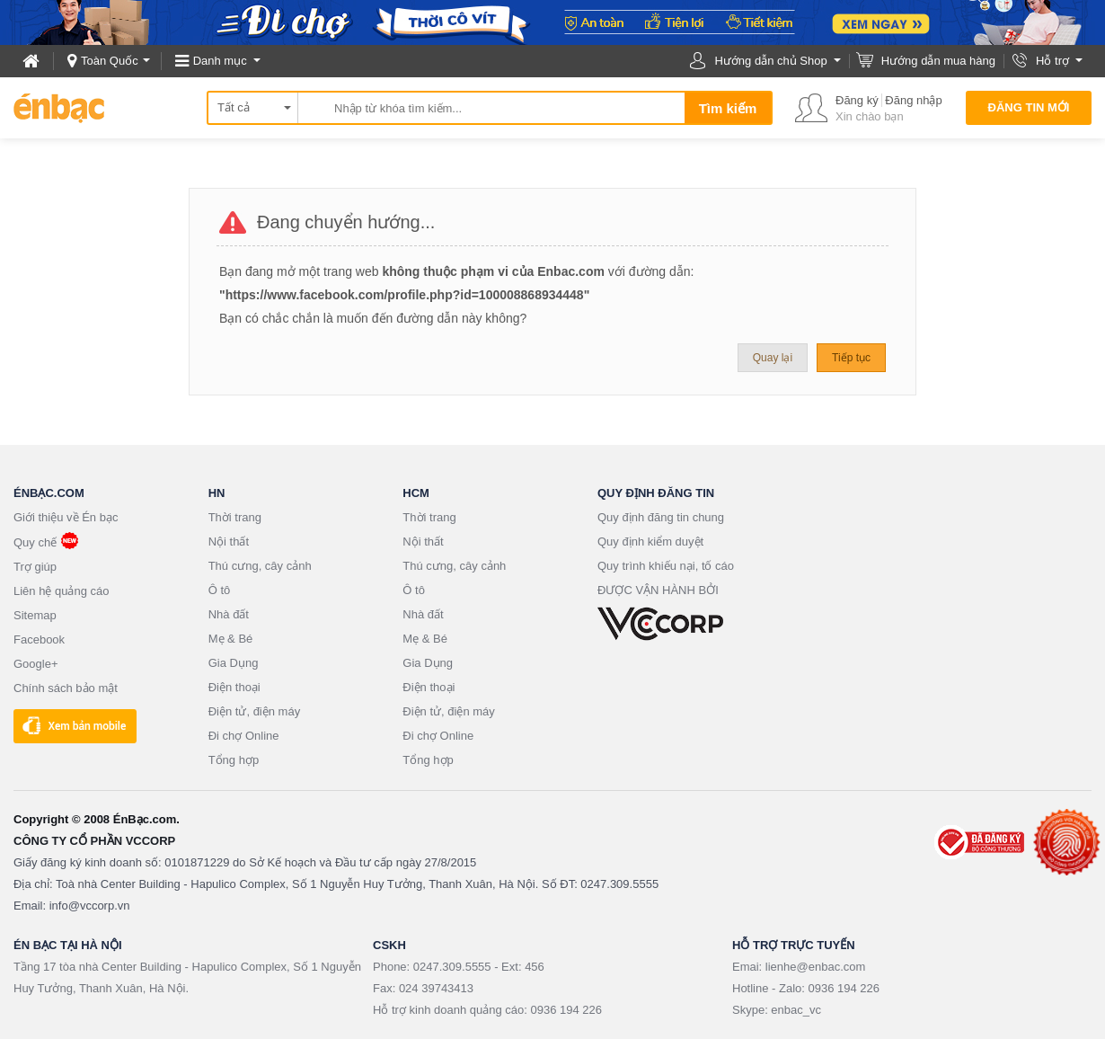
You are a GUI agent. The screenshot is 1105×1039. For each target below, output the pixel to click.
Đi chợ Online (243, 735)
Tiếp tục (851, 357)
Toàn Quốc (109, 60)
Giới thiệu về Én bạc (65, 517)
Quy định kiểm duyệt (650, 541)
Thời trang (234, 517)
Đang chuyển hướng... (346, 222)
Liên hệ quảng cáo (61, 591)
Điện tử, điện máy (254, 711)
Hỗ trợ (1052, 60)
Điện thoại (234, 687)
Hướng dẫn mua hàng (938, 60)
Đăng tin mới (1029, 107)
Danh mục (220, 60)
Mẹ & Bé (230, 638)
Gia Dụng (233, 663)
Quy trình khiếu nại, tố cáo (665, 566)
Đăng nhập (913, 100)
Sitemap (35, 615)
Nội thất (228, 541)
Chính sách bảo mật (65, 688)
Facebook (39, 639)
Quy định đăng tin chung (660, 517)
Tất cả (233, 107)
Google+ (35, 663)
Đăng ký (857, 100)
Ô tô (219, 590)
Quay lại (772, 357)
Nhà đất (228, 614)
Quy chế (35, 542)
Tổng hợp (233, 760)
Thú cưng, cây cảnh (260, 566)
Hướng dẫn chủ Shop (770, 60)
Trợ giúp (35, 566)
